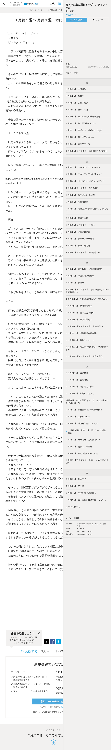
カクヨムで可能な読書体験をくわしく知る (53, 711)
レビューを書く (76, 20)
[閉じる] (39, 633)
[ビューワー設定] (52, 3)
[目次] (60, 3)
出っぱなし (71, 11)
